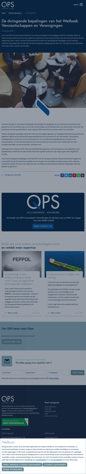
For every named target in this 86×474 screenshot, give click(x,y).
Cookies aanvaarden (55, 464)
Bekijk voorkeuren (12, 469)
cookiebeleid (41, 460)
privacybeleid (56, 460)
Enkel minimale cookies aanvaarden (22, 464)
